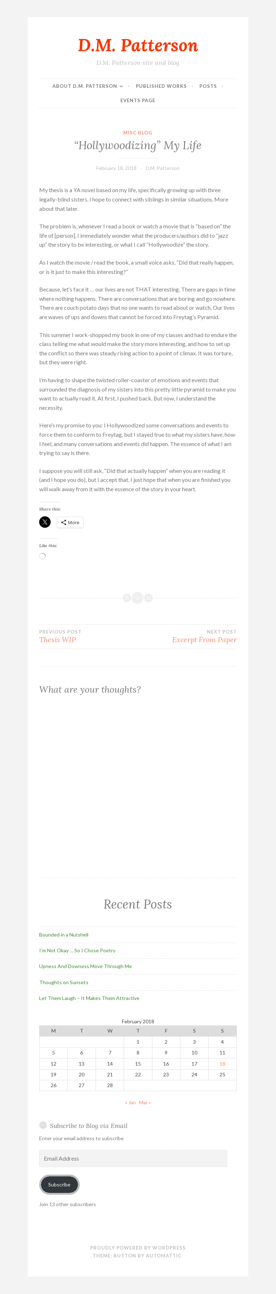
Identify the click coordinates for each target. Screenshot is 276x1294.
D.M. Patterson (138, 45)
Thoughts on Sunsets (63, 982)
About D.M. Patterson (84, 86)
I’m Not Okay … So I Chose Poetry (77, 950)
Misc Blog (137, 133)
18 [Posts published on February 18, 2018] (222, 1064)
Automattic (163, 1256)
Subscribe (59, 1184)
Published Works (161, 86)
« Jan (130, 1102)
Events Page (137, 100)
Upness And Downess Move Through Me (85, 966)
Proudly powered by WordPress (138, 1248)
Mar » (145, 1102)
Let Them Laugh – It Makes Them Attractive (89, 998)
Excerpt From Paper (187, 636)
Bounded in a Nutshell (63, 935)
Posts (208, 86)
